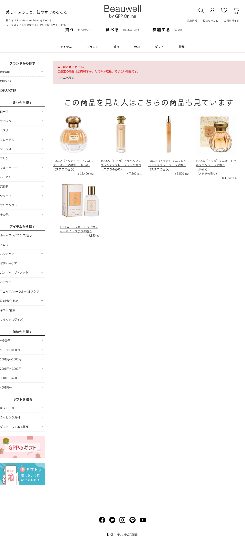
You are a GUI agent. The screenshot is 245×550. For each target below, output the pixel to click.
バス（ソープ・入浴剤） (15, 273)
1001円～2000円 (10, 359)
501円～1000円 (10, 350)
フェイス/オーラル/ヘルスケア (19, 291)
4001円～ (6, 387)
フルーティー (8, 168)
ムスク (4, 130)
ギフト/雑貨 (8, 310)
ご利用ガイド (231, 20)
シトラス (5, 149)
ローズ (4, 111)
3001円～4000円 (10, 378)
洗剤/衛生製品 (9, 301)
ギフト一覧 (7, 408)
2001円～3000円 (10, 369)
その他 (4, 214)
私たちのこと (210, 20)
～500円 (5, 340)
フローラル (7, 139)
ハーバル (5, 177)
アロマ (4, 245)
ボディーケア (8, 263)
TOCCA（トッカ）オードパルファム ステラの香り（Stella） (73, 163)
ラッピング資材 (10, 417)
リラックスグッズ (11, 319)
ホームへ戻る (66, 78)
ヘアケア (5, 282)
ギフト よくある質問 (14, 427)
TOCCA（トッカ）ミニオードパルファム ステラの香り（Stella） (216, 165)
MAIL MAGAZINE (122, 534)
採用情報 (192, 20)
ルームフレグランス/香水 (16, 235)
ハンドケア (7, 254)
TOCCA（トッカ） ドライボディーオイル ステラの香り (79, 229)
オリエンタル (8, 205)
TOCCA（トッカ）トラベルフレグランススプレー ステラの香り (121, 163)
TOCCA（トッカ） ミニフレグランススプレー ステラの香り (167, 163)
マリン (4, 158)
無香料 (4, 186)
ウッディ (5, 196)
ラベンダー (7, 121)
